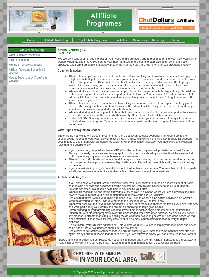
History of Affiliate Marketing (25, 64)
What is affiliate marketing (24, 54)
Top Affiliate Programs (92, 40)
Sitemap (176, 40)
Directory (158, 40)
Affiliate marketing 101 (22, 59)
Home (31, 40)
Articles (122, 40)
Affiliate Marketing (56, 40)
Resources (140, 40)
